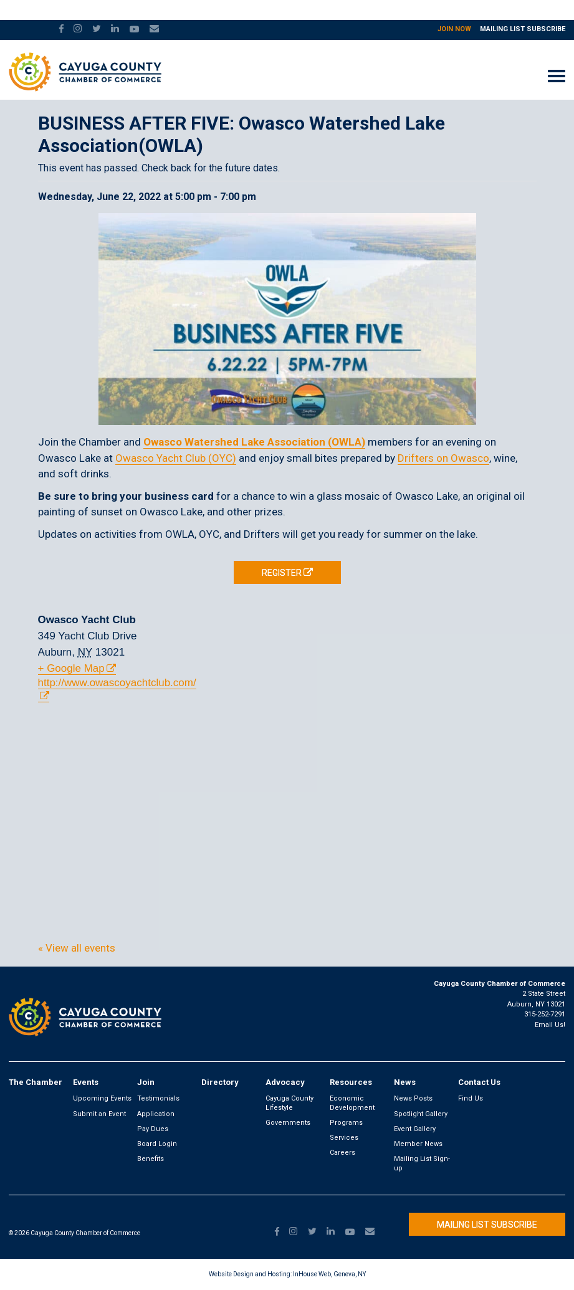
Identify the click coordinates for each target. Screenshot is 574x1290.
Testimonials (158, 1098)
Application (156, 1114)
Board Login (157, 1144)
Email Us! (550, 1025)
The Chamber (35, 1082)
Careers (342, 1153)
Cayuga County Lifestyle (289, 1102)
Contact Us (479, 1082)
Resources (351, 1082)
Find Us (470, 1098)
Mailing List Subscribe (522, 29)
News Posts (413, 1098)
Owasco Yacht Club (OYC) (175, 458)
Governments (287, 1123)
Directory (220, 1082)
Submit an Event (99, 1114)
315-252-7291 (544, 1014)
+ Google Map (71, 668)
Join (146, 1082)
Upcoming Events (102, 1098)
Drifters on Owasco (443, 458)
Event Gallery (415, 1129)
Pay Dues (152, 1129)
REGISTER (282, 573)
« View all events (76, 948)
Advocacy (285, 1082)
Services (344, 1138)
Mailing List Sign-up (422, 1163)
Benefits (150, 1159)
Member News (418, 1144)
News (405, 1082)
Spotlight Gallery (420, 1114)
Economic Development (352, 1102)
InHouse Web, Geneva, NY (329, 1274)
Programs (346, 1123)
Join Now (454, 29)
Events (85, 1082)
